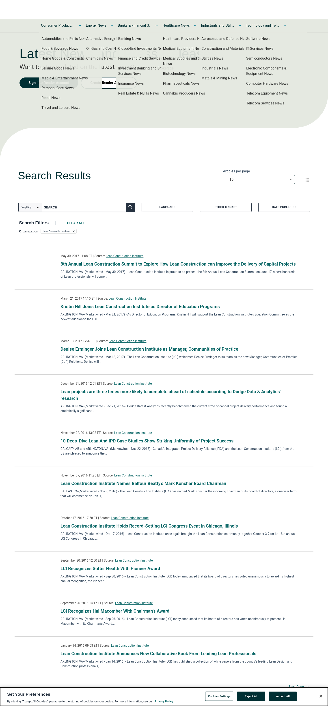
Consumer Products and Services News (58, 25)
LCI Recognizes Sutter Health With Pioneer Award (110, 568)
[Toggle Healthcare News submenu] (195, 25)
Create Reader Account (108, 83)
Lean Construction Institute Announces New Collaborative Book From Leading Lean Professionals (158, 653)
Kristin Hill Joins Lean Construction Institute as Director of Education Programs (140, 306)
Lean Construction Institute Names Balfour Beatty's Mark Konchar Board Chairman (143, 483)
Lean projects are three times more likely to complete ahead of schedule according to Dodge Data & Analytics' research (170, 395)
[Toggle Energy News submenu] (112, 25)
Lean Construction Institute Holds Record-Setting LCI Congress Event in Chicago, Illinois (149, 526)
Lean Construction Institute (124, 256)
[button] (59, 231)
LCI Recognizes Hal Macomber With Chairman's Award (114, 611)
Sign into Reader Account (48, 83)
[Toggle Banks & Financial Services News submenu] (156, 25)
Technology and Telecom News (262, 25)
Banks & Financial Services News (134, 25)
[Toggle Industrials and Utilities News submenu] (240, 25)
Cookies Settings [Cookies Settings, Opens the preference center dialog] (219, 696)
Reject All (251, 696)
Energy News (96, 25)
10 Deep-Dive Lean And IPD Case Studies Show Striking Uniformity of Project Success (146, 441)
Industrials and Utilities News (218, 25)
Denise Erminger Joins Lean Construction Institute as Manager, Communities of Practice (149, 349)
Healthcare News (176, 25)
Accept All (283, 696)
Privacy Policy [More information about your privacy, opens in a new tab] (164, 702)
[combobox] (259, 179)
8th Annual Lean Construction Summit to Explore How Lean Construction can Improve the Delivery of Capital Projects (178, 264)
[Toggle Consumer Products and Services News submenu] (80, 25)
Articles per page (236, 171)
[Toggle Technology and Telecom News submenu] (285, 25)
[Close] (321, 697)
